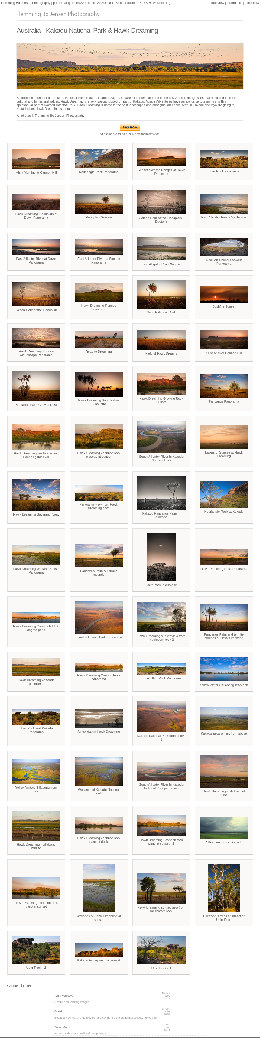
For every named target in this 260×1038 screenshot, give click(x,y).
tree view (217, 3)
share (27, 985)
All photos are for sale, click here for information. (130, 133)
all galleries (72, 3)
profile (57, 3)
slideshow (252, 3)
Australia (90, 3)
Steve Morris (62, 1027)
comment (14, 985)
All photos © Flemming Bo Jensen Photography (50, 115)
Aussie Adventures (159, 101)
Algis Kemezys (64, 995)
